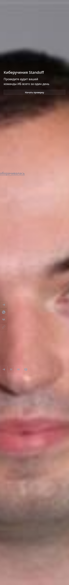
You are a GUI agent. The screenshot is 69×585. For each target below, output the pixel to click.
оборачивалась (12, 173)
